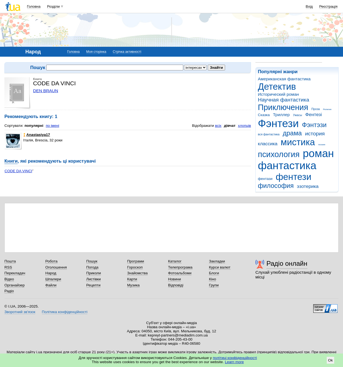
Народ (50, 273)
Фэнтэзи (314, 124)
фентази (265, 179)
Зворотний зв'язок (19, 312)
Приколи (93, 273)
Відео (9, 279)
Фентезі (313, 114)
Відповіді (175, 285)
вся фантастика (269, 134)
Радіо (9, 291)
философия (276, 185)
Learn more (234, 362)
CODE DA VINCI (18, 171)
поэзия (321, 144)
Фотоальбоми (179, 273)
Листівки (93, 279)
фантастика (287, 165)
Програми (135, 261)
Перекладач (14, 273)
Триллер (281, 114)
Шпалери (53, 279)
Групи (213, 285)
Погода (92, 267)
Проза (315, 109)
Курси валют (219, 267)
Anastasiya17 (36, 135)
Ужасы (297, 115)
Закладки (217, 261)
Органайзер (14, 285)
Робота (51, 261)
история (315, 133)
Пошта (10, 261)
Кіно (212, 279)
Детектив (277, 86)
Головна (33, 6)
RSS (8, 267)
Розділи (53, 6)
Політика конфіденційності (64, 312)
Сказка (264, 115)
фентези (293, 177)
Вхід (309, 6)
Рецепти (93, 285)
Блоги (214, 273)
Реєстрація (328, 6)
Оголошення (56, 267)
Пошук (92, 261)
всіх (218, 126)
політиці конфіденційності (235, 358)
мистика (298, 142)
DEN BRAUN (45, 90)
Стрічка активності (127, 52)
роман (318, 153)
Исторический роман (278, 94)
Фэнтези (278, 123)
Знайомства (137, 273)
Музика (133, 285)
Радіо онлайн (286, 263)
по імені (52, 126)
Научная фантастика (283, 100)
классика (267, 143)
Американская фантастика (284, 78)
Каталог (175, 261)
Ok (330, 360)
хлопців (244, 126)
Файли (50, 285)
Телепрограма (180, 267)
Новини (174, 279)
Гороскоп (134, 267)
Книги (11, 161)
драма (292, 133)
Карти (132, 279)
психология (278, 154)
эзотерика (308, 186)
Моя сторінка (96, 52)
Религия (327, 109)
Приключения (283, 107)
